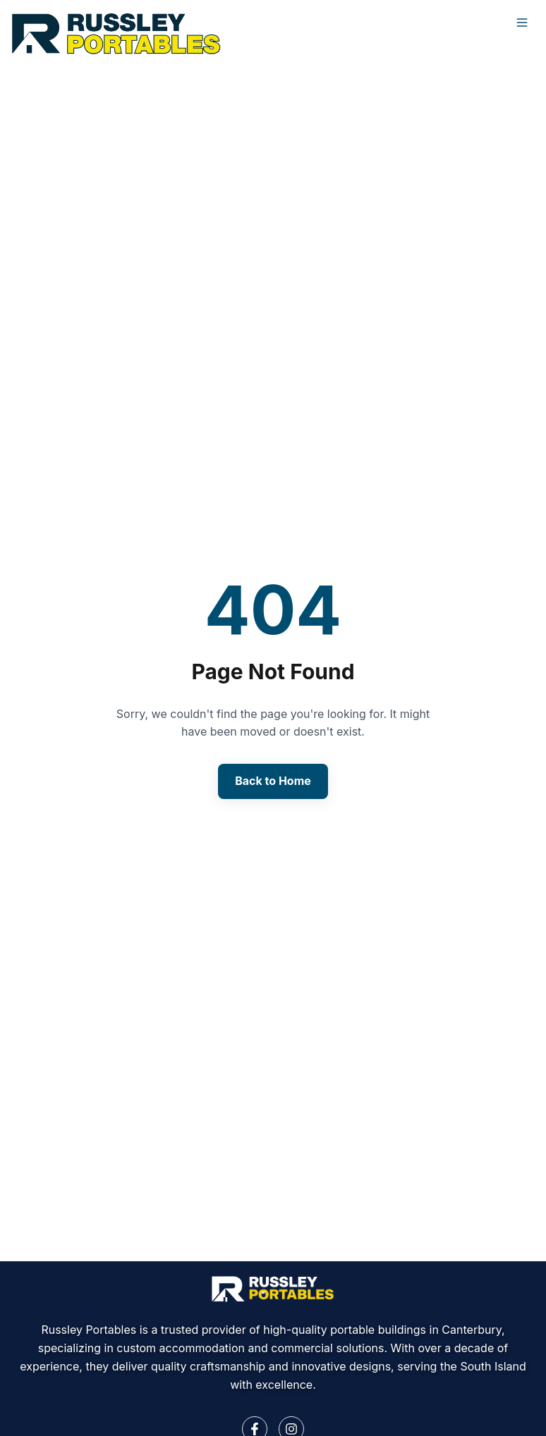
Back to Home (273, 781)
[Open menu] (522, 22)
